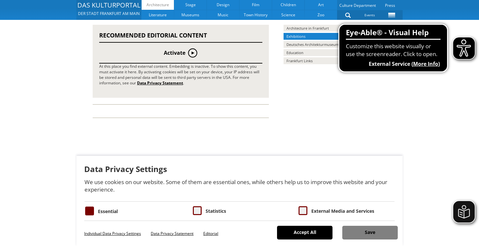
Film (255, 4)
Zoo (320, 15)
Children (288, 4)
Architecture (158, 4)
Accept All (305, 232)
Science (288, 15)
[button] (108, 10)
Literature (158, 15)
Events (369, 15)
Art (321, 4)
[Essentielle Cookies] (89, 211)
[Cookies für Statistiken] (197, 210)
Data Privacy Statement (160, 83)
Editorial (210, 233)
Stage (190, 4)
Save (370, 232)
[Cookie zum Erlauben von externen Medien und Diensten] (303, 210)
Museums (190, 15)
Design (223, 4)
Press (390, 5)
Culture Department (357, 5)
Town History (256, 15)
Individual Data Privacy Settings (112, 233)
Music (223, 15)
